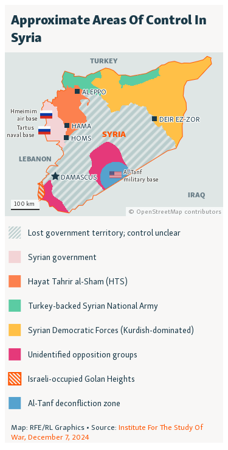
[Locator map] (114, 224)
